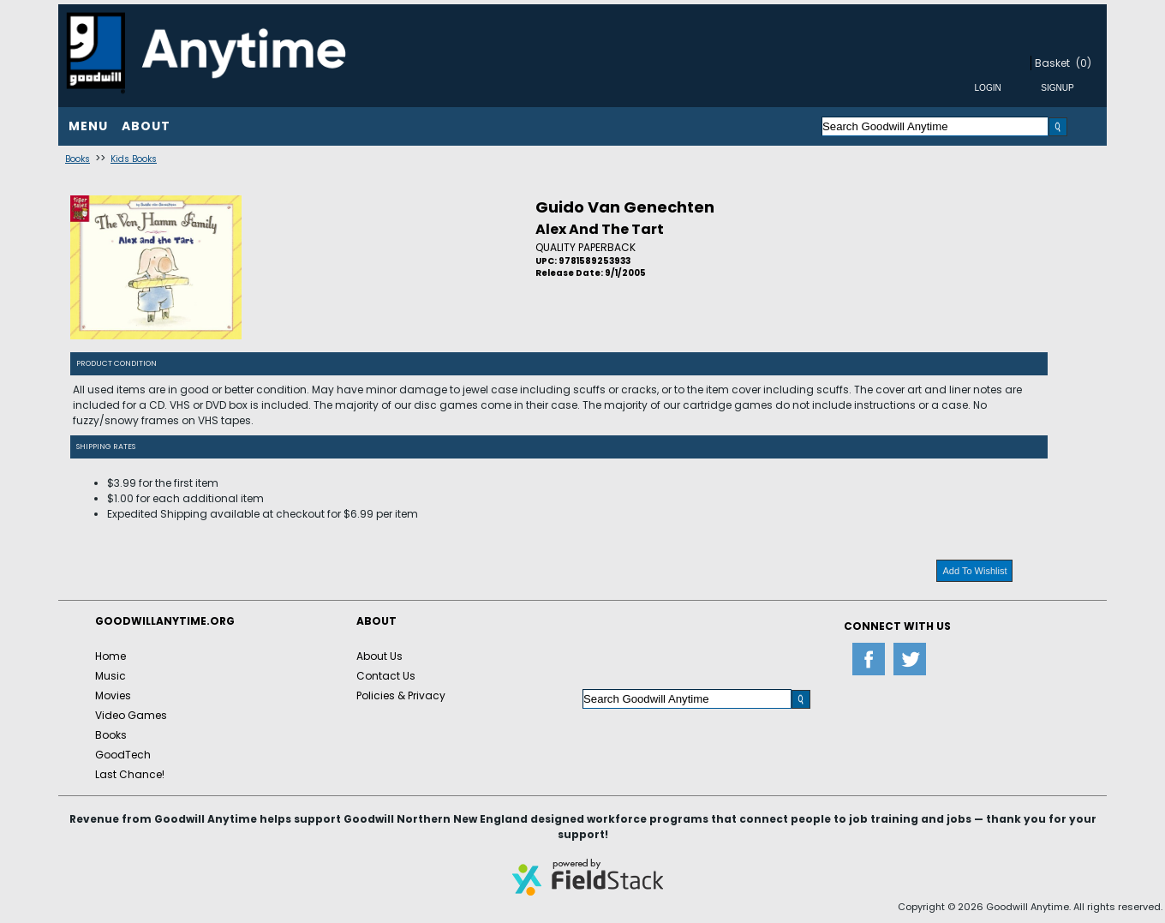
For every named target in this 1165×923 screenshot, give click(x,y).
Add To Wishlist (974, 571)
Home (110, 656)
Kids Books (134, 159)
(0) (1083, 63)
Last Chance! (129, 774)
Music (110, 675)
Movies (113, 695)
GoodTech (123, 754)
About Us (379, 656)
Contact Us (385, 675)
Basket (1052, 63)
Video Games (131, 715)
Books (77, 159)
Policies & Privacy (400, 695)
